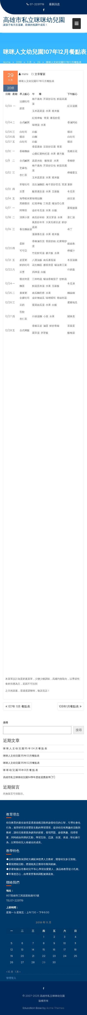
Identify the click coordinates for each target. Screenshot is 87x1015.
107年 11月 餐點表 (19, 706)
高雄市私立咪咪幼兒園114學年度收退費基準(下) (29, 777)
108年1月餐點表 (69, 706)
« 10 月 (9, 975)
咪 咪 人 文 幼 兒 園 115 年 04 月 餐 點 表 (25, 748)
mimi (23, 75)
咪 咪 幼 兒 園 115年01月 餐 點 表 (20, 770)
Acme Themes (55, 1007)
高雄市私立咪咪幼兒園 (34, 20)
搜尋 (5, 722)
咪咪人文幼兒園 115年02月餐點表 (21, 763)
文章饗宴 (40, 75)
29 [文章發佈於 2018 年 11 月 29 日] (43, 966)
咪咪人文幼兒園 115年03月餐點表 (21, 755)
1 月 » (17, 975)
